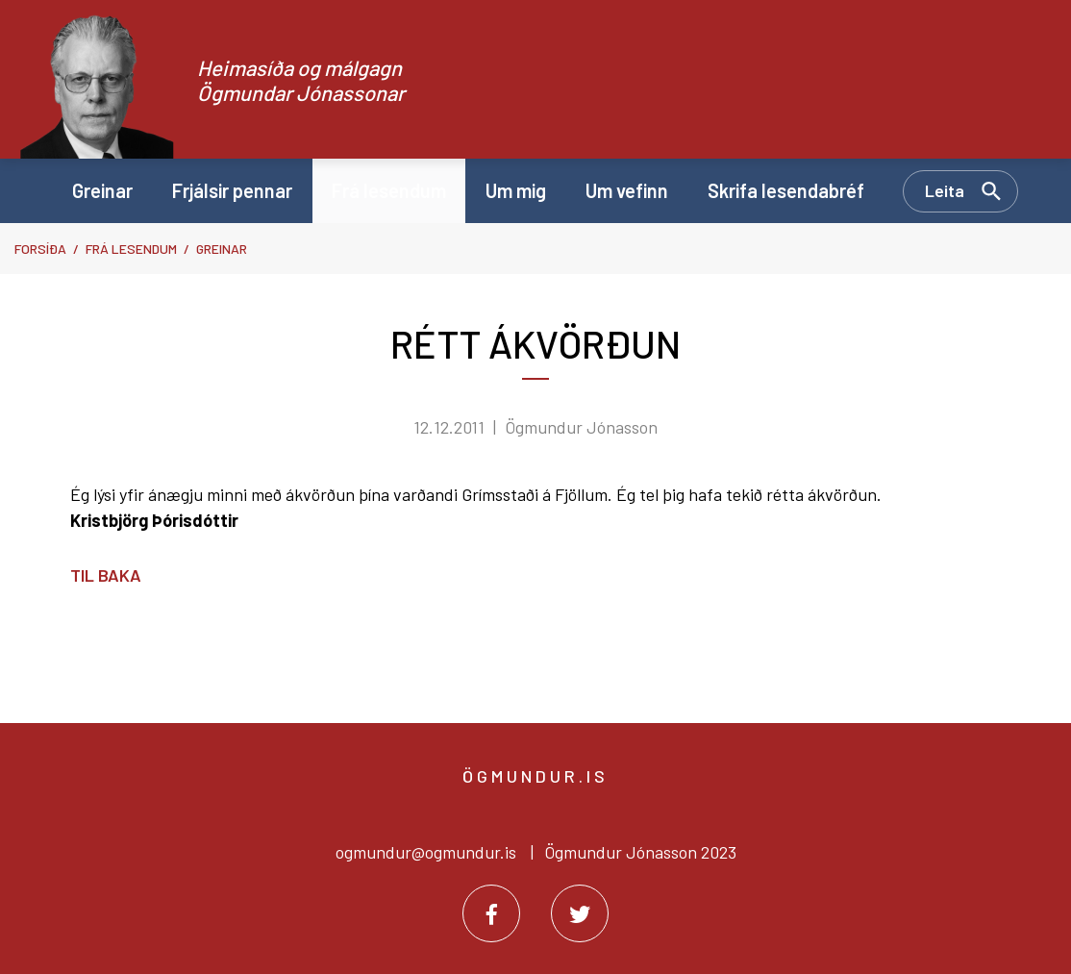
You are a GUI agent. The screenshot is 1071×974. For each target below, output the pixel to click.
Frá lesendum (131, 248)
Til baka (105, 575)
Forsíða (40, 248)
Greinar (221, 248)
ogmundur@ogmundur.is (426, 851)
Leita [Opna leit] (944, 190)
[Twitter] (580, 913)
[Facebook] (491, 913)
